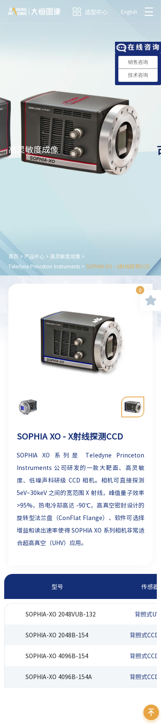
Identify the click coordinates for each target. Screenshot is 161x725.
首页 (13, 256)
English (129, 11)
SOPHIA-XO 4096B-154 (57, 656)
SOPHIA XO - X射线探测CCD (118, 266)
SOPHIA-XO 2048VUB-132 (61, 614)
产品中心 (34, 256)
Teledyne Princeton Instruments (44, 266)
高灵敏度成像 (65, 256)
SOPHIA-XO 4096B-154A (59, 676)
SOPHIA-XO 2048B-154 (57, 635)
